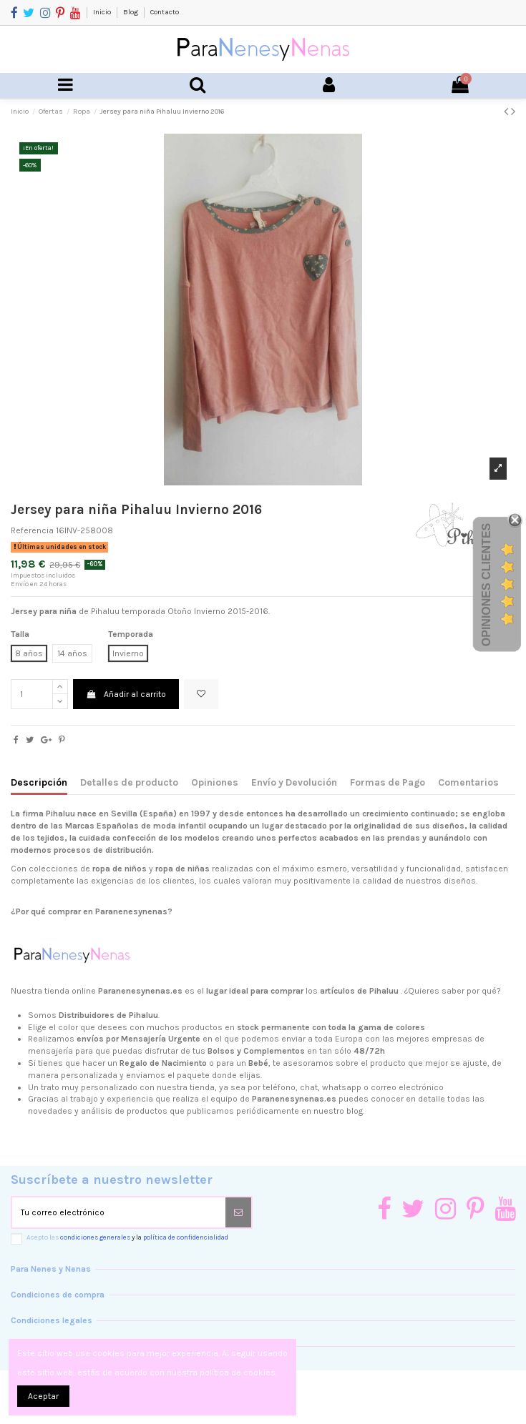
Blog (131, 12)
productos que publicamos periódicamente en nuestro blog (245, 1111)
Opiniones (214, 782)
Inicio (102, 12)
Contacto (164, 12)
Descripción (39, 782)
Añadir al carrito (125, 694)
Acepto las (127, 1237)
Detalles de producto (129, 782)
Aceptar (43, 1396)
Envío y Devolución (294, 782)
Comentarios (468, 782)
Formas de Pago (387, 782)
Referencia (32, 530)
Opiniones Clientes (486, 584)
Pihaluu (60, 814)
